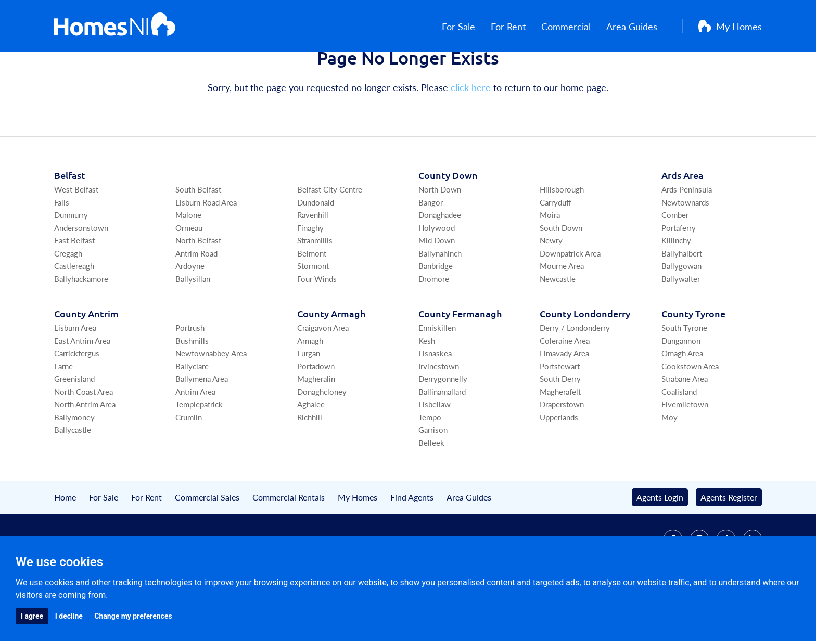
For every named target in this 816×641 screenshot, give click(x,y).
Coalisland (679, 438)
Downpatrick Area (570, 299)
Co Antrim (86, 360)
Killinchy (676, 286)
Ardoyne (190, 312)
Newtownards (685, 248)
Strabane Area (684, 425)
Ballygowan (681, 312)
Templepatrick (199, 450)
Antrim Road (196, 299)
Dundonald (315, 248)
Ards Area (682, 222)
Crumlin (188, 463)
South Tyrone (684, 374)
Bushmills (192, 387)
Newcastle (558, 325)
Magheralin (316, 425)
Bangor (430, 248)
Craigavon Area (323, 374)
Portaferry (678, 274)
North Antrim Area (85, 450)
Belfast (69, 222)
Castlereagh (74, 312)
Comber (674, 261)
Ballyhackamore (81, 325)
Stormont (313, 312)
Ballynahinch (440, 299)
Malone (188, 261)
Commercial (575, 26)
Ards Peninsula (686, 235)
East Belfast (74, 286)
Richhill (309, 463)
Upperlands (559, 463)
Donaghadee (439, 261)
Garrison (433, 476)
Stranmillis (315, 286)
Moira (550, 261)
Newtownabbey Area (211, 399)
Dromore (433, 325)
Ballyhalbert (681, 299)
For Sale (467, 26)
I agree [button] (32, 616)
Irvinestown (438, 412)
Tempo (429, 463)
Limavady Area (564, 399)
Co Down (448, 222)
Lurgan (308, 399)
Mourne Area (562, 312)
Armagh (310, 387)
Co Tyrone (693, 360)
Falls (61, 248)
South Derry (560, 425)
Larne (63, 412)
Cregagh (68, 299)
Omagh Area (682, 399)
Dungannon (680, 387)
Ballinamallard (442, 438)
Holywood (436, 274)
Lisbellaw (434, 450)
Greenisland (74, 425)
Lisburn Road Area (206, 248)
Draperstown (562, 450)
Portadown (316, 412)
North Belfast (198, 286)
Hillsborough (562, 235)
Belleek (431, 489)
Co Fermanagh (460, 360)
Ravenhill (312, 261)
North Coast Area (83, 438)
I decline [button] (69, 616)
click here (471, 133)
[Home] (114, 26)
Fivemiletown (684, 450)
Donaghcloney (322, 438)
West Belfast (76, 235)
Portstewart (560, 412)
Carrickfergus (76, 399)
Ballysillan (192, 325)
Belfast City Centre (329, 235)
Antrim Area (195, 438)
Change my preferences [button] (133, 616)
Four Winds (317, 325)
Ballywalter (680, 325)
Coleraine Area (565, 387)
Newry (551, 286)
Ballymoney (74, 463)
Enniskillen (437, 374)
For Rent (517, 26)
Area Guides (641, 26)
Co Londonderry (585, 360)
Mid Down (436, 286)
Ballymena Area (201, 425)
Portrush (190, 374)
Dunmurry (71, 261)
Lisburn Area (75, 374)
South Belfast (198, 235)
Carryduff (555, 248)
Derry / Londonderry (575, 374)
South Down (561, 274)
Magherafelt (560, 438)
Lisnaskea (435, 399)
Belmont (311, 299)
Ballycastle (72, 476)
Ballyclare (192, 412)
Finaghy (310, 274)
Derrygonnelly (442, 425)
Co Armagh (331, 360)
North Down (439, 235)
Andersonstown (81, 274)
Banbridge (435, 312)
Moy (669, 463)
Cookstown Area (690, 412)
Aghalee (311, 450)
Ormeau (188, 274)
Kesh (426, 387)
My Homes (730, 26)
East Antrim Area (82, 387)
